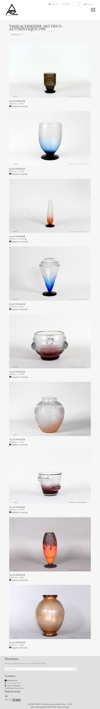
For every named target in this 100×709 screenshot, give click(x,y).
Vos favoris (54, 4)
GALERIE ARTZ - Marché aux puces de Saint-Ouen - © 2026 (49, 704)
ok (75, 669)
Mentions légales (63, 707)
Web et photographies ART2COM (43, 707)
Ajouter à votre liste (18, 106)
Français (89, 4)
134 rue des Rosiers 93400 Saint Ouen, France (14, 686)
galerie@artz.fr (12, 680)
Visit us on (8, 700)
